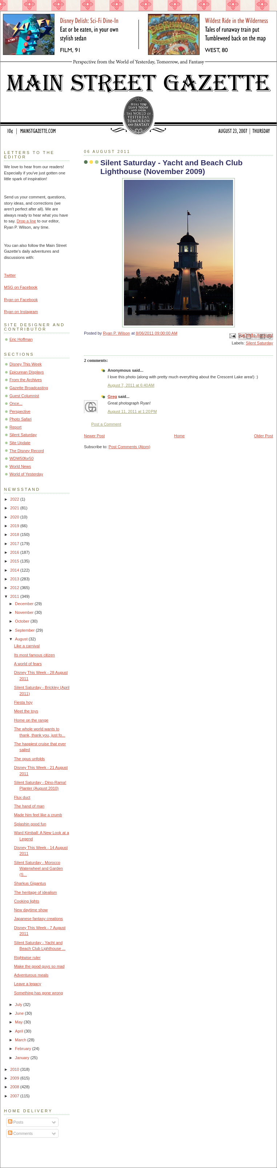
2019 (15, 526)
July (19, 1004)
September (25, 630)
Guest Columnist (24, 396)
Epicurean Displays (26, 372)
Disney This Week (25, 364)
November (25, 612)
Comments (20, 1133)
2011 (15, 596)
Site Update (20, 443)
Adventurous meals (31, 975)
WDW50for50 (21, 458)
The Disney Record (26, 451)
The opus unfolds (29, 759)
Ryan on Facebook (21, 299)
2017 (15, 543)
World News (20, 466)
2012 (15, 587)
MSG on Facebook (20, 287)
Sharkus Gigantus (30, 883)
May (19, 1022)
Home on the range (31, 720)
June (20, 1013)
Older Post (263, 436)
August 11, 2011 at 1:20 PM (132, 411)
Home (179, 436)
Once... (16, 403)
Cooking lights (26, 901)
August (21, 639)
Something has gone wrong (38, 993)
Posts (16, 1122)
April (19, 1031)
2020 (15, 517)
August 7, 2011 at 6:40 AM (131, 385)
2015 (15, 561)
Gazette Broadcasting (28, 388)
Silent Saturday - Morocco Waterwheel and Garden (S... (38, 868)
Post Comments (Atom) (129, 447)
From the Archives (25, 380)
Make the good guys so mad (39, 966)
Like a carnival (27, 646)
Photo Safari (20, 419)
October (22, 621)
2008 (15, 1087)
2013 (15, 579)
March (21, 1040)
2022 (15, 499)
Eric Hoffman (21, 339)
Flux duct (22, 797)
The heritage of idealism (35, 892)
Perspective (20, 411)
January (22, 1057)
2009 (15, 1078)
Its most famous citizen (34, 655)
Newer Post (94, 436)
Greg (112, 396)
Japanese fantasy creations (38, 918)
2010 (15, 1069)
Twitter (10, 275)
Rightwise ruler (27, 957)
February (23, 1048)
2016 (15, 552)
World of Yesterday (26, 474)
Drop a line (26, 221)
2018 (15, 534)
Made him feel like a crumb (38, 815)
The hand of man (29, 806)
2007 (15, 1096)
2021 (15, 508)
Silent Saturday (259, 343)
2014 (15, 570)
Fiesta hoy (23, 702)
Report (15, 427)
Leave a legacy (27, 984)
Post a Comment (106, 424)
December (25, 603)
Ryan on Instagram (21, 311)
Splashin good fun (30, 824)
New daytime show (31, 910)
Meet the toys (26, 711)
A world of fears (28, 664)
